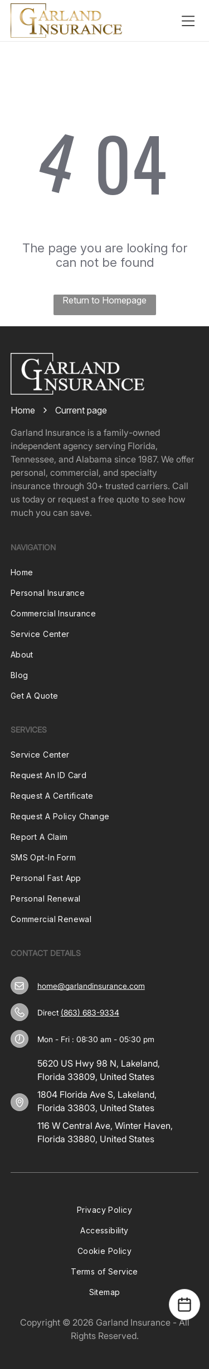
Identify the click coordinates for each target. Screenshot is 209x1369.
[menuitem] (105, 572)
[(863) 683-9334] (19, 1012)
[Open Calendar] (184, 1304)
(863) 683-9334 (90, 1012)
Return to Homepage (104, 300)
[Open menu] (188, 20)
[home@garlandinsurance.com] (19, 985)
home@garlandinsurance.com (91, 985)
